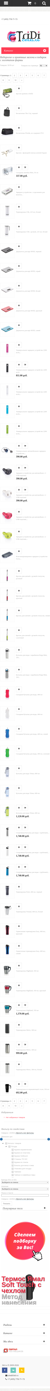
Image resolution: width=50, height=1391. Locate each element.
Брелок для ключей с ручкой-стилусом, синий (33, 616)
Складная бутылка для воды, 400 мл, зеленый (32, 754)
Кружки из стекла (19, 1162)
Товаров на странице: (29, 66)
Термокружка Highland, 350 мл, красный (31, 991)
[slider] (48, 1139)
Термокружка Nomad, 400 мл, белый (29, 912)
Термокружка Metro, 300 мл (26, 1030)
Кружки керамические (21, 1149)
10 (15, 80)
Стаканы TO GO (19, 1159)
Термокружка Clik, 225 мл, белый (28, 212)
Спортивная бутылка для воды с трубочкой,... (32, 833)
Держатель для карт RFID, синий (28, 330)
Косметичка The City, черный (27, 113)
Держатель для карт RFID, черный (28, 251)
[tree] (25, 1159)
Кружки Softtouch (19, 1156)
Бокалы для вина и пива (22, 1165)
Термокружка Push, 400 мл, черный (29, 892)
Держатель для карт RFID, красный (29, 311)
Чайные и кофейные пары (23, 1175)
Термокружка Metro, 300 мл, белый (29, 1070)
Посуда (12, 1146)
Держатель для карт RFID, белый (28, 291)
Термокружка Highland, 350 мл (27, 971)
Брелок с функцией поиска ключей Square (31, 153)
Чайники (16, 1171)
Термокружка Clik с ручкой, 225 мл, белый (31, 232)
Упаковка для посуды (21, 1168)
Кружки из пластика (20, 1152)
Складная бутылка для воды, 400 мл (29, 695)
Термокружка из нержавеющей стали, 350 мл (32, 1089)
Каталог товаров (13, 1143)
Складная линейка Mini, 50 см (27, 173)
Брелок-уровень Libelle (24, 94)
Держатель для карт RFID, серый (28, 271)
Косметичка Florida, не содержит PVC (30, 133)
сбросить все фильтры (25, 1133)
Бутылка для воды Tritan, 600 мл (28, 774)
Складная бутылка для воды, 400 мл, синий (32, 734)
